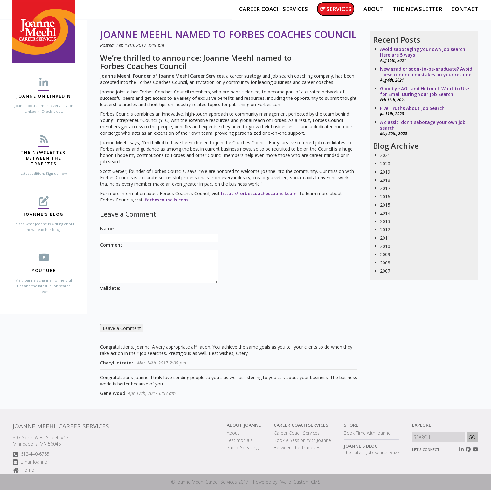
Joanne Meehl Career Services (61, 426)
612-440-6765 (31, 454)
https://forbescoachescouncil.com (259, 193)
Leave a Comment (122, 328)
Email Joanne (30, 462)
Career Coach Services (301, 425)
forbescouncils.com (166, 200)
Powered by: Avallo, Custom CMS (286, 482)
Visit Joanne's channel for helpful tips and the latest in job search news (44, 286)
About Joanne (244, 425)
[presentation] (148, 305)
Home (23, 470)
